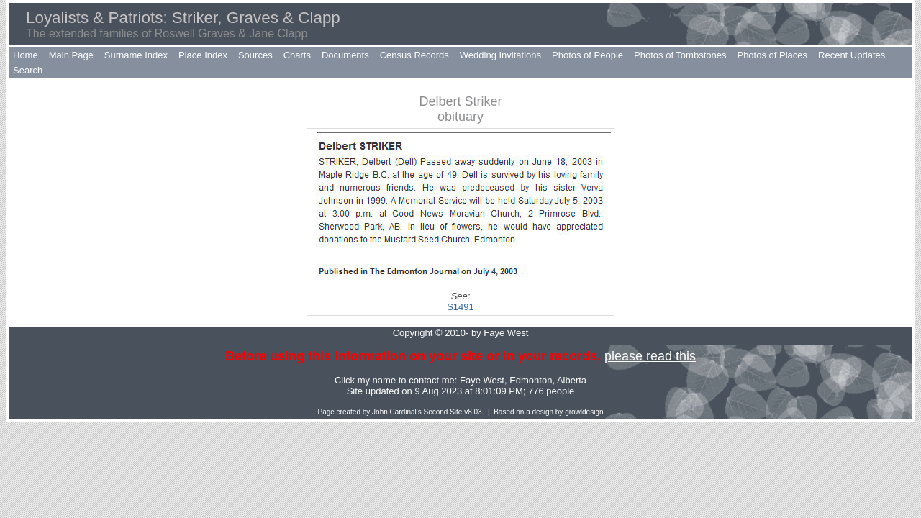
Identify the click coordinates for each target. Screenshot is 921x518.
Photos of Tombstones (680, 55)
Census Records (414, 55)
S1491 (460, 306)
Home (25, 55)
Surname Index (136, 55)
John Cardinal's (397, 412)
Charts (297, 55)
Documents (345, 55)
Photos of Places (772, 55)
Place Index (202, 55)
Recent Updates (851, 55)
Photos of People (587, 55)
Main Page (71, 55)
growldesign (584, 412)
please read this (650, 356)
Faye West (482, 380)
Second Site (443, 412)
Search (27, 70)
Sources (255, 55)
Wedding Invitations (500, 55)
